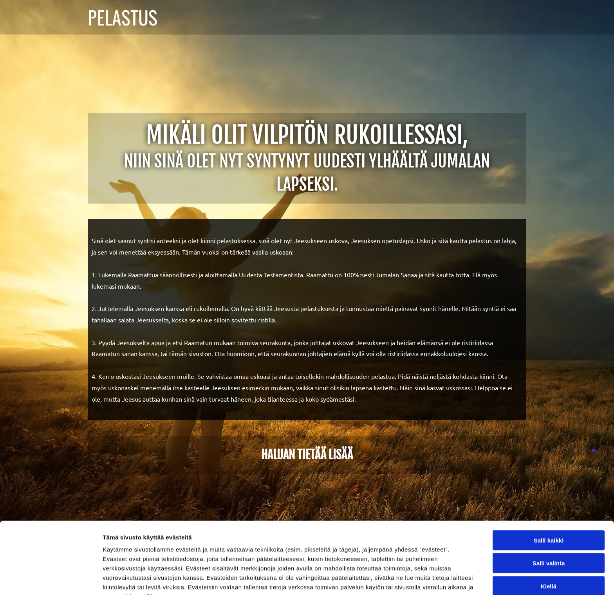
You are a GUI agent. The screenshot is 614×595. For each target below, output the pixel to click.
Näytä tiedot (419, 579)
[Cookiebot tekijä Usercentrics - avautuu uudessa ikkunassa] (50, 580)
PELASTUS (122, 17)
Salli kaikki (549, 498)
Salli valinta (549, 521)
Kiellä (548, 543)
